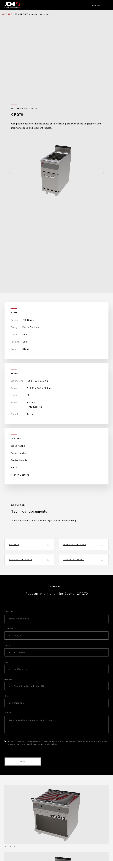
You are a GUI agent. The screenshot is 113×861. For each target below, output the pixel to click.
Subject (8, 713)
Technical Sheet (73, 559)
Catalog (14, 544)
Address (8, 679)
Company (9, 628)
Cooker (7, 14)
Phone (7, 645)
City (6, 696)
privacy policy (40, 744)
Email (7, 662)
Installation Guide (74, 544)
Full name (9, 612)
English (96, 5)
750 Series (21, 14)
